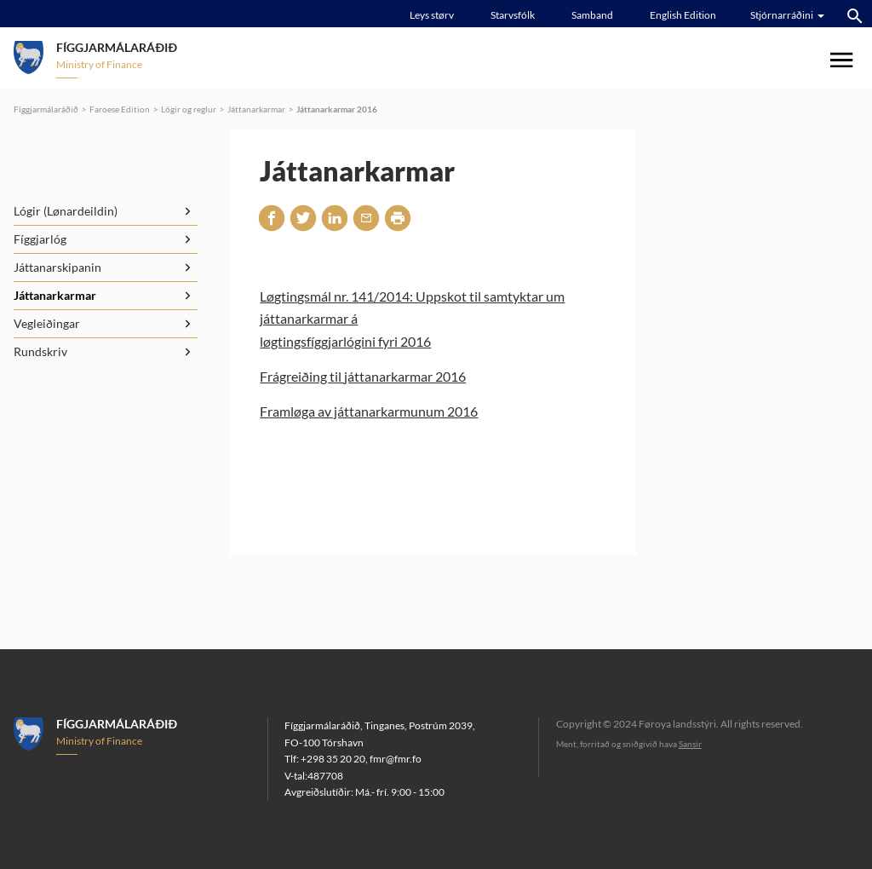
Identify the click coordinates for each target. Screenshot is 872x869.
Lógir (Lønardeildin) (66, 211)
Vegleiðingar (47, 323)
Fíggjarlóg (40, 239)
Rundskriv (40, 351)
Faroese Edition (119, 109)
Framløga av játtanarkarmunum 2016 (369, 411)
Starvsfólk (512, 15)
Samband (592, 15)
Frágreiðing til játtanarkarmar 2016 (363, 376)
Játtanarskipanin (57, 267)
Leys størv (432, 15)
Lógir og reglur (188, 109)
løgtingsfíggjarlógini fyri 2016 (345, 341)
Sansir (690, 744)
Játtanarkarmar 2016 (336, 109)
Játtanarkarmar (256, 109)
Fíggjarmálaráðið (46, 109)
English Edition (683, 15)
